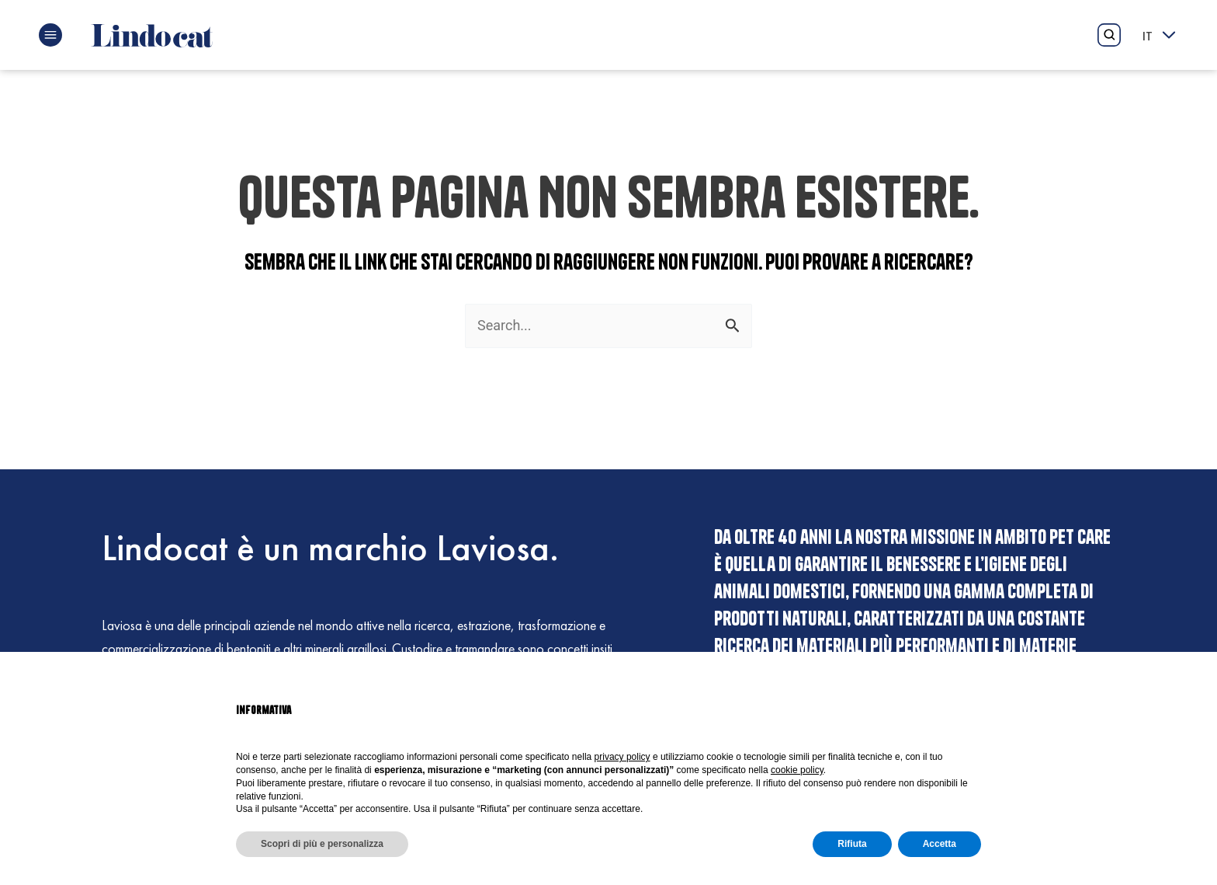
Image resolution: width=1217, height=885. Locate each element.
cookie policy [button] (797, 770)
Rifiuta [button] (851, 843)
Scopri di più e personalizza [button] (322, 843)
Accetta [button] (939, 843)
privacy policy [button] (622, 756)
